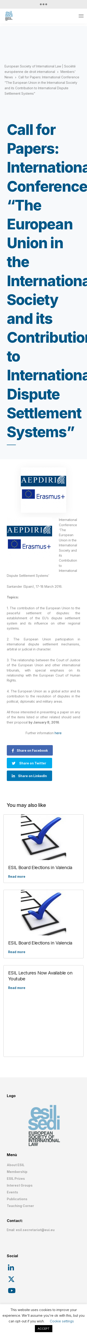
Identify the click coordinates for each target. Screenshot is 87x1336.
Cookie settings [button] (62, 1321)
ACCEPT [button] (44, 1328)
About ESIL (15, 1165)
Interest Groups (20, 1185)
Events (12, 1192)
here (58, 733)
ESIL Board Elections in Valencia (40, 867)
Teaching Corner (20, 1206)
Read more (16, 876)
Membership (17, 1172)
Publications (17, 1199)
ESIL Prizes (16, 1178)
